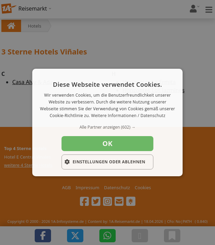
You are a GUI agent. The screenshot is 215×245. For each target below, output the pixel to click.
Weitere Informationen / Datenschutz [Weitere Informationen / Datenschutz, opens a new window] (128, 115)
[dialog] (107, 122)
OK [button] (107, 143)
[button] (107, 127)
